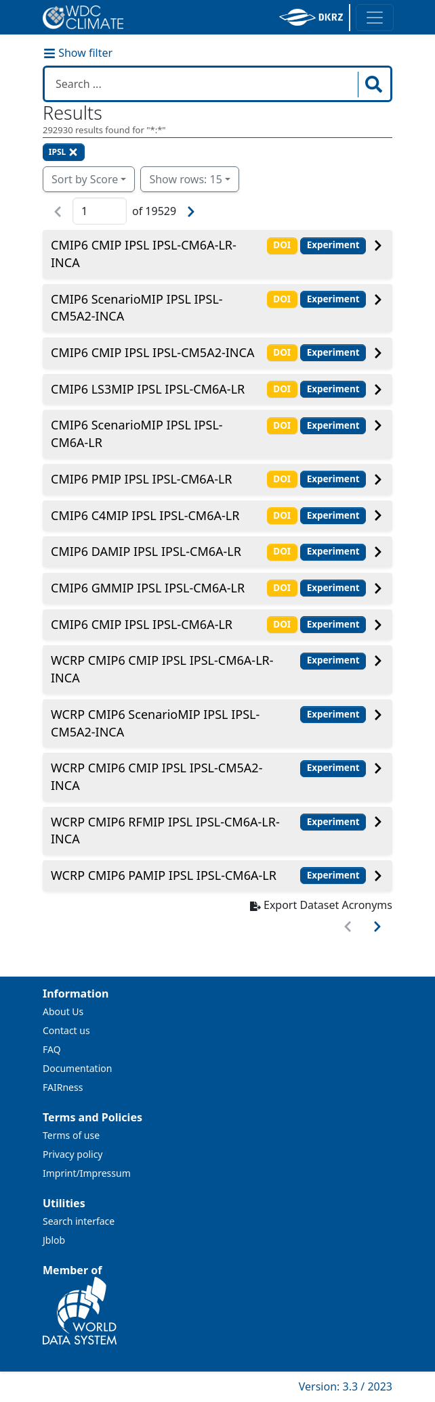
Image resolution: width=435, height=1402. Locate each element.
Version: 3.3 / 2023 (345, 1386)
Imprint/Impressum (87, 1173)
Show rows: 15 (185, 179)
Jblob (54, 1240)
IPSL (64, 152)
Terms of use (71, 1135)
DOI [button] (282, 245)
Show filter (77, 52)
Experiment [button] (333, 245)
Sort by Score (84, 179)
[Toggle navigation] (375, 17)
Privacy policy (73, 1154)
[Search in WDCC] (202, 83)
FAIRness (63, 1087)
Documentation (77, 1068)
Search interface (79, 1221)
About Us (63, 1011)
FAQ (52, 1049)
